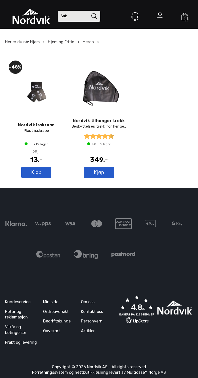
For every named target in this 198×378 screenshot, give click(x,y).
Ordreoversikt (56, 311)
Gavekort (51, 330)
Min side (50, 301)
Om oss (87, 301)
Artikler (88, 330)
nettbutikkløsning (91, 372)
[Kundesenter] (135, 17)
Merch (88, 42)
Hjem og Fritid (61, 42)
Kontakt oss (92, 311)
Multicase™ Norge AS (146, 372)
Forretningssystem (50, 372)
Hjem (35, 42)
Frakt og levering (21, 342)
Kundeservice (18, 301)
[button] (137, 310)
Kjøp (36, 172)
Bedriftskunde (57, 321)
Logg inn (160, 17)
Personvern (92, 321)
